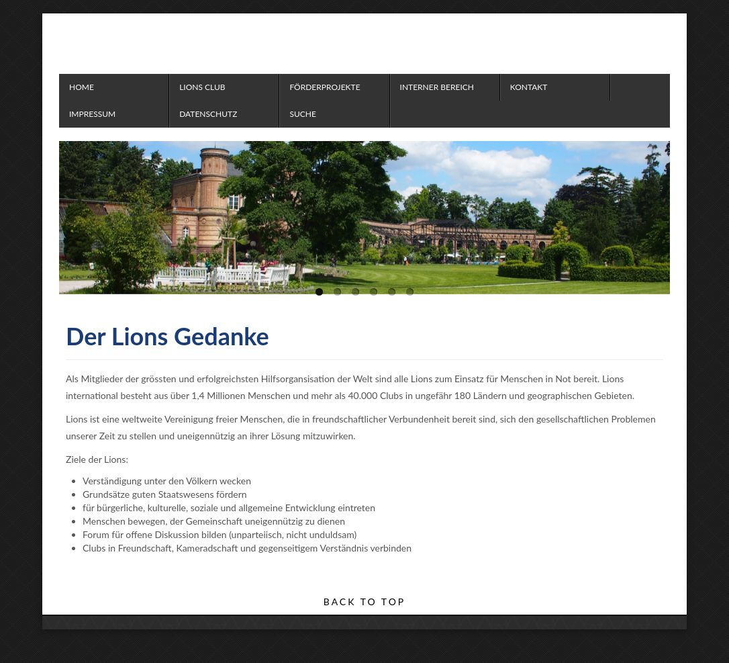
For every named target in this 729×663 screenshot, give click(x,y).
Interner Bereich (437, 87)
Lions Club (202, 87)
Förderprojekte (324, 87)
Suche (302, 114)
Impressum (92, 114)
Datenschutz (208, 114)
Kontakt (529, 87)
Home (81, 87)
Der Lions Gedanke (167, 336)
